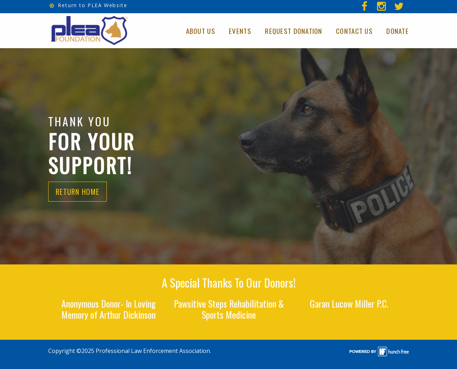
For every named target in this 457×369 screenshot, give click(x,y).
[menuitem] (400, 6)
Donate (397, 31)
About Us (200, 31)
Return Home (77, 191)
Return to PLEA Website (88, 5)
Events (240, 31)
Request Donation (293, 31)
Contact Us (354, 31)
